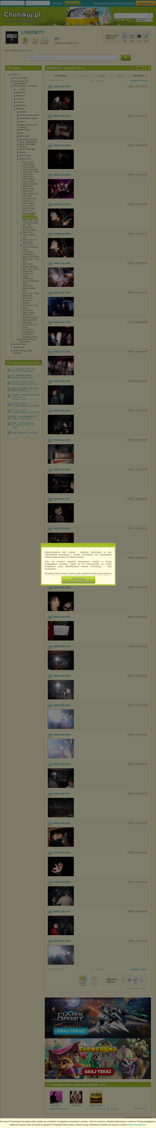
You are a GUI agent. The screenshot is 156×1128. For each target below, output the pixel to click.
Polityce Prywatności (136, 1125)
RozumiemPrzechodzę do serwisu (78, 580)
